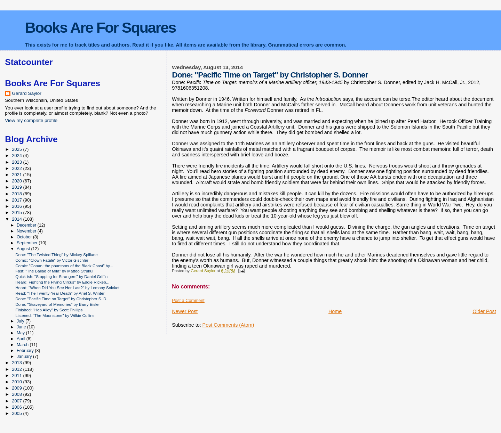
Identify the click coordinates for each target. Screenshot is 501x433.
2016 (17, 206)
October (25, 237)
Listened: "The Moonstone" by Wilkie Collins (54, 315)
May (21, 332)
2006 (17, 407)
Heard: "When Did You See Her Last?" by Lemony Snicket (67, 287)
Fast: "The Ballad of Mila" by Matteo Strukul (54, 271)
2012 (17, 369)
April (21, 338)
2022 (17, 168)
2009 (17, 388)
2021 (17, 174)
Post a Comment (188, 300)
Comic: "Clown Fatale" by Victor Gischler (51, 260)
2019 (17, 187)
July (21, 321)
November (27, 231)
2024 (17, 155)
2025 (17, 149)
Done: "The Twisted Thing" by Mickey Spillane (56, 254)
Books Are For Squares (100, 27)
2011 (17, 375)
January (25, 356)
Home (335, 311)
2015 (17, 212)
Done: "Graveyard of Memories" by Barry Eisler (57, 304)
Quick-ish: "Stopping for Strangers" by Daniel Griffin (61, 276)
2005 (17, 413)
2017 (17, 200)
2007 (17, 400)
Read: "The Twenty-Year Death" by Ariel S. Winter (59, 293)
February (26, 350)
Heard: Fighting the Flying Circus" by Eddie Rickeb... (62, 282)
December (27, 225)
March (23, 344)
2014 (17, 219)
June (22, 327)
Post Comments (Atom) (228, 325)
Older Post (484, 311)
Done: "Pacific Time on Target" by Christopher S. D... (62, 298)
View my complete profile (31, 120)
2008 (17, 394)
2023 (17, 162)
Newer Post (185, 311)
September (28, 242)
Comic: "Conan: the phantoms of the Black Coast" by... (64, 265)
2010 (17, 381)
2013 (17, 362)
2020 (17, 180)
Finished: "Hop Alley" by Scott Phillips (48, 310)
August (24, 248)
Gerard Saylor (26, 93)
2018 (17, 193)
